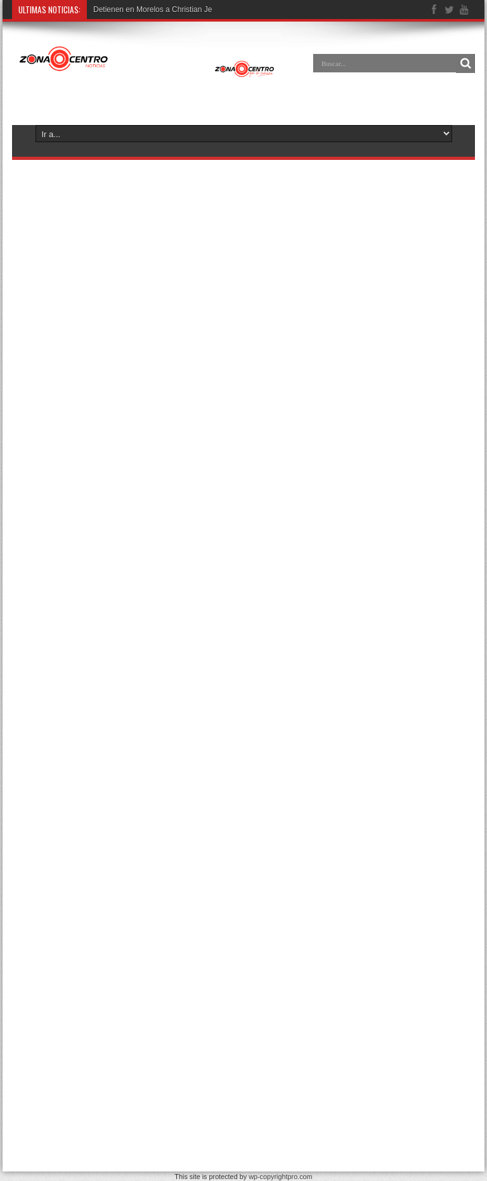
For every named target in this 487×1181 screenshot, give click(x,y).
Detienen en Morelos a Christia (145, 9)
